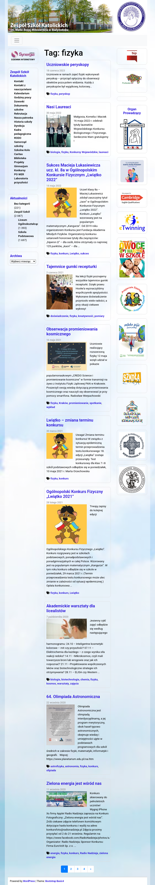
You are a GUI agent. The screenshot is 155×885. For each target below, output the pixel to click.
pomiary (99, 316)
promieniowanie (78, 403)
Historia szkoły (23, 121)
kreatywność (85, 316)
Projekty (19, 162)
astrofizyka (57, 766)
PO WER (19, 174)
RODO (17, 137)
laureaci (103, 152)
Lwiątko (74, 253)
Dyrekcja (19, 125)
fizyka (54, 93)
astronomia (72, 766)
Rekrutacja (20, 113)
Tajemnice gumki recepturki (71, 266)
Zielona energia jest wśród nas (74, 783)
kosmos (51, 683)
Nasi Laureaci (58, 106)
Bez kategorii (22, 203)
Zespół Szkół (22, 211)
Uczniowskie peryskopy (67, 64)
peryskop (64, 93)
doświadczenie (59, 316)
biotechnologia (70, 679)
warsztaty (63, 683)
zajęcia (74, 683)
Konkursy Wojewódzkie (83, 152)
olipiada (51, 770)
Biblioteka (20, 158)
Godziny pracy (22, 97)
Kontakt (18, 81)
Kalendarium (21, 93)
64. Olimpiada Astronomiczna (73, 696)
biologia (55, 152)
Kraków (63, 403)
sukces (84, 253)
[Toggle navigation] (16, 40)
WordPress (29, 881)
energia (55, 853)
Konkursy (19, 170)
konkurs (64, 253)
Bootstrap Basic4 (54, 881)
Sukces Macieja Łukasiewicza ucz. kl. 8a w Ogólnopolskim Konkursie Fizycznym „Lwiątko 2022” (73, 172)
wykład (50, 407)
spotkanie (96, 403)
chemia (85, 679)
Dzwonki (19, 101)
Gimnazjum (21, 166)
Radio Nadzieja (89, 853)
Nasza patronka (23, 117)
